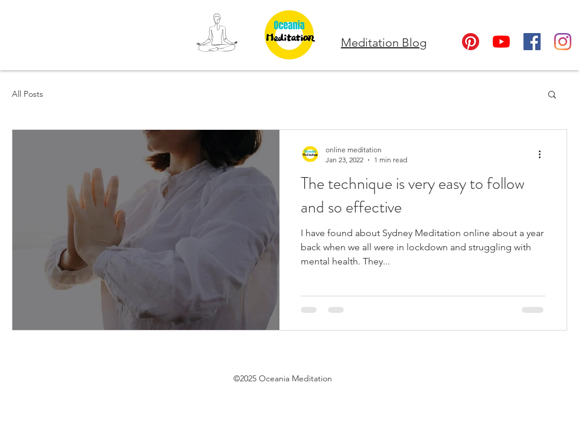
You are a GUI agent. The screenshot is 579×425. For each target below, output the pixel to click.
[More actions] (543, 154)
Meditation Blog (384, 42)
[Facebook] (532, 41)
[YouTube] (501, 41)
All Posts (27, 94)
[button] (552, 95)
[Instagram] (562, 41)
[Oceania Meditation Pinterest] (470, 41)
